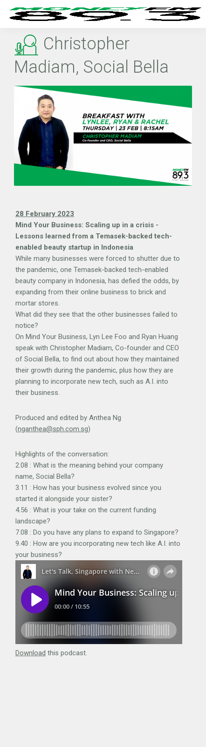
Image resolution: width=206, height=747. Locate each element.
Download (30, 653)
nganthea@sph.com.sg (53, 429)
